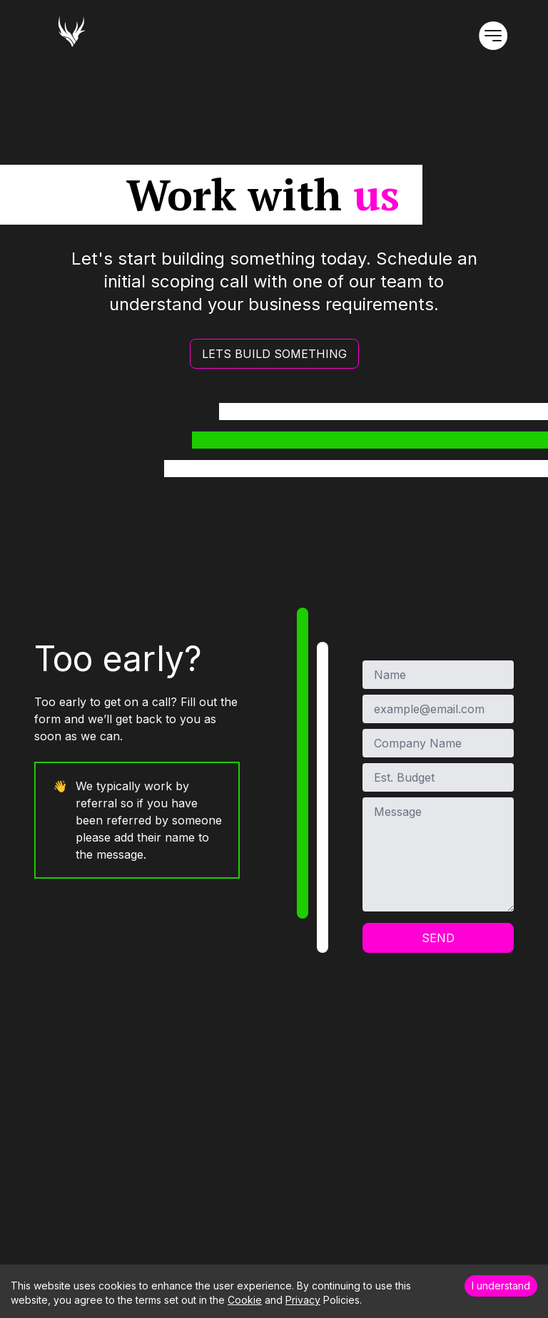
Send (438, 938)
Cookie (245, 1300)
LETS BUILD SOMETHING (274, 354)
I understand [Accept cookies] (501, 1285)
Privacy (302, 1300)
